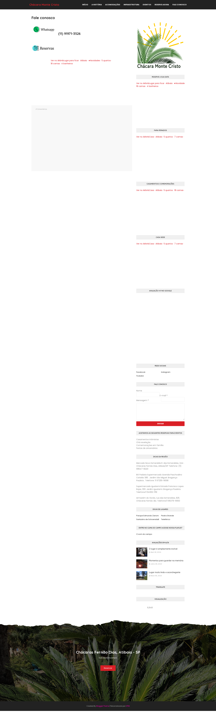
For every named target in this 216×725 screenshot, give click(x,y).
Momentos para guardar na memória (166, 560)
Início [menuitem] (85, 4)
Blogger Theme (102, 706)
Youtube (140, 376)
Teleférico (165, 519)
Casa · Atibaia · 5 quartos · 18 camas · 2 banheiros (172, 190)
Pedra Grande (167, 515)
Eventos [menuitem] (147, 4)
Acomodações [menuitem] (112, 4)
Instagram (165, 372)
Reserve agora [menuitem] (162, 4)
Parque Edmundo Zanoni (147, 515)
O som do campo (144, 534)
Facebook (140, 372)
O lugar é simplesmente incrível (163, 549)
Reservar (108, 668)
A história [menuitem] (97, 4)
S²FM (128, 706)
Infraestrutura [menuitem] (131, 4)
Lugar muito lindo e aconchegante (164, 572)
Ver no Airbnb (57, 60)
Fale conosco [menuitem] (179, 4)
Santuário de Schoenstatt (147, 519)
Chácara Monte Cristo (44, 4)
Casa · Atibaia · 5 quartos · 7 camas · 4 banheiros (172, 136)
